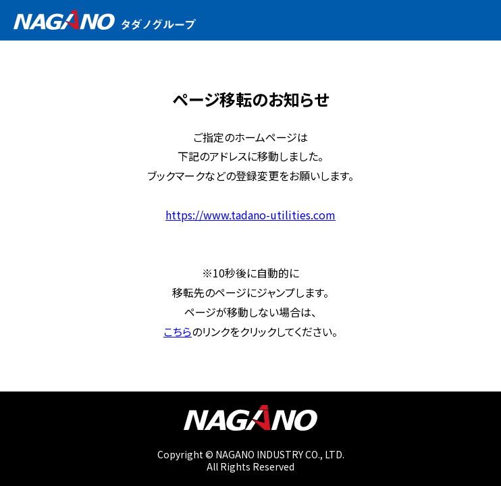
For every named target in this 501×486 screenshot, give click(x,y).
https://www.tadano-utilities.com (250, 215)
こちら (177, 331)
